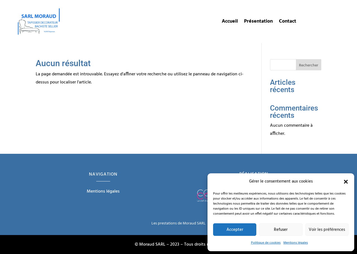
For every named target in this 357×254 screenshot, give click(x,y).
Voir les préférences (327, 229)
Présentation (258, 22)
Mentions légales (295, 243)
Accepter (234, 229)
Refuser (281, 229)
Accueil (230, 22)
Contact (287, 22)
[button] (346, 181)
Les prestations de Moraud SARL (178, 223)
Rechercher (308, 65)
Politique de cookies (266, 243)
